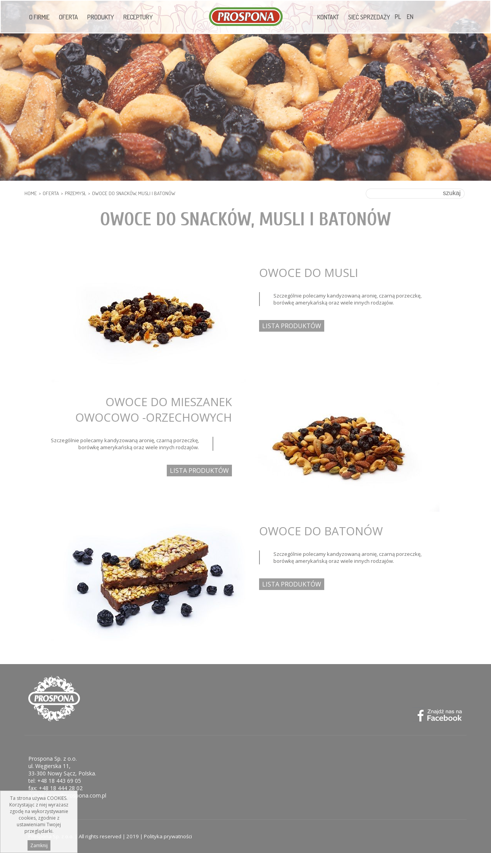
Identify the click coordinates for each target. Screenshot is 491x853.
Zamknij (39, 846)
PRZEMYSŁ (75, 193)
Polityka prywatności (168, 836)
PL (398, 17)
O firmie (39, 17)
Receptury (138, 17)
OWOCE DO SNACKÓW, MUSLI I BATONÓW (133, 193)
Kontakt (328, 17)
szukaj (451, 193)
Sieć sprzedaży (369, 17)
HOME (30, 193)
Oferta (68, 17)
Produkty (100, 17)
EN (410, 17)
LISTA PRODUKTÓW (291, 326)
